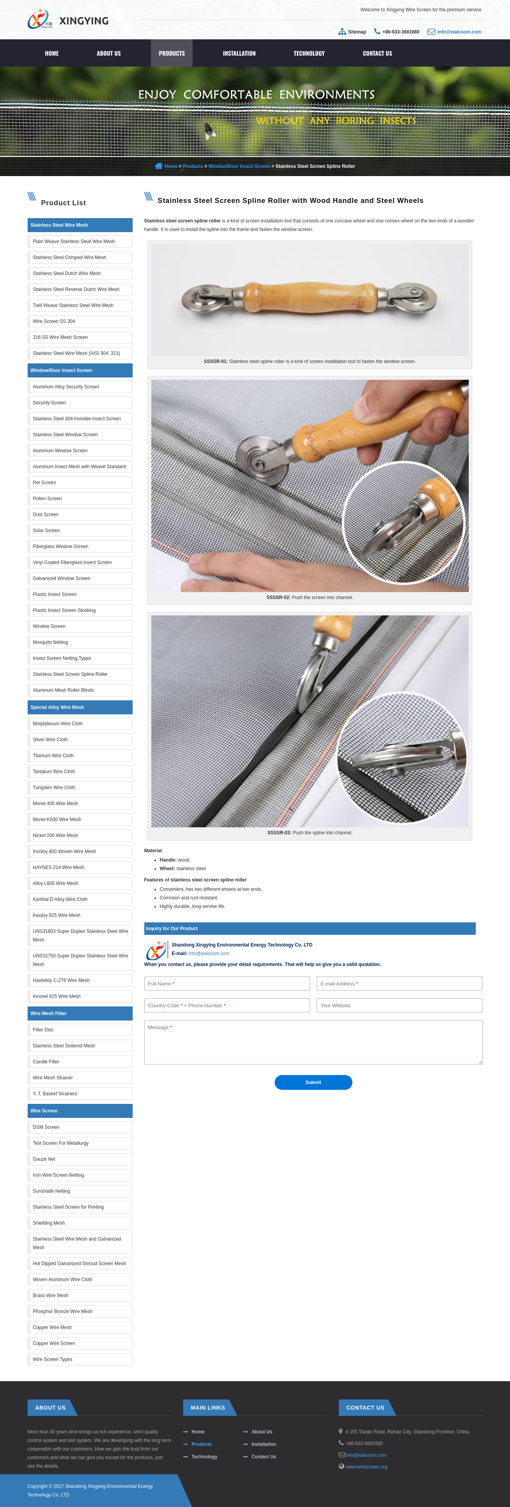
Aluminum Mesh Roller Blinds (63, 690)
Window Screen (49, 626)
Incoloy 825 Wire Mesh (57, 915)
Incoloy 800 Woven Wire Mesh (64, 851)
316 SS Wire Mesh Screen (60, 337)
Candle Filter (46, 1062)
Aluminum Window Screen (60, 450)
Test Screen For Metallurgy (61, 1143)
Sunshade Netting (51, 1191)
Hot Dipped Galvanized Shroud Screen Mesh (79, 1263)
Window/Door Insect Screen (239, 166)
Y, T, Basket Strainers (55, 1093)
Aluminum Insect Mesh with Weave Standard (79, 466)
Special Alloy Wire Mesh (57, 707)
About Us (109, 53)
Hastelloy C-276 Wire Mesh (61, 980)
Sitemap (357, 32)
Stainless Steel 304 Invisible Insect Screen (77, 418)
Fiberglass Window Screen (61, 546)
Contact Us (377, 53)
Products (172, 53)
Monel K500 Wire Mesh (57, 819)
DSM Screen (46, 1127)
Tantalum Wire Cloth (54, 771)
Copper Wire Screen (54, 1343)
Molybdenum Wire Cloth (58, 723)
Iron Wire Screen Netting (58, 1175)
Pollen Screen (47, 498)
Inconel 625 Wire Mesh (57, 996)
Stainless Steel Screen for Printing (68, 1207)
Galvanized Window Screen (61, 578)
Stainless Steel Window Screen (65, 434)
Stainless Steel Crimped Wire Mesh (70, 257)
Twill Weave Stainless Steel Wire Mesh (73, 305)
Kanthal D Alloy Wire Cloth (60, 899)
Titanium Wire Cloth (53, 755)
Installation (239, 53)
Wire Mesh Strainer (53, 1077)
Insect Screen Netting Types (62, 658)
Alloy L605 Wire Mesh (56, 883)
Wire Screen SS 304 (54, 321)
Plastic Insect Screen (55, 594)
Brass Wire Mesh (50, 1295)
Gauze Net (44, 1159)
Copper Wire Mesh (52, 1327)
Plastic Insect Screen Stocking (64, 610)
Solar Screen (46, 530)
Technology (309, 53)
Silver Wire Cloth (50, 739)
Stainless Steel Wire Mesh (59, 225)
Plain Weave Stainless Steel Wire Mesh (74, 241)
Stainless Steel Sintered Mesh (64, 1046)
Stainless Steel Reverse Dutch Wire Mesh (76, 289)
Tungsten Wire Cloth (54, 787)
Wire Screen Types (52, 1359)
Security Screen (49, 402)
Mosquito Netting (50, 642)
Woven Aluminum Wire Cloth (63, 1279)
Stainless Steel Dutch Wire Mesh (67, 273)
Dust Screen (46, 514)
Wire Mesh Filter (49, 1013)
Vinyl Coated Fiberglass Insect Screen (72, 562)
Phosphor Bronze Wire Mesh (63, 1311)
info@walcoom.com (459, 32)
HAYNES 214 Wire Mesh (59, 867)
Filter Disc (43, 1030)
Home (52, 53)
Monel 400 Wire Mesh (56, 803)
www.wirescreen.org (366, 1467)
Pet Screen (44, 482)
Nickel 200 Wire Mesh (56, 835)
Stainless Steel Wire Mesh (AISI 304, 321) (76, 353)
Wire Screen (44, 1111)
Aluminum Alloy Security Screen (66, 387)
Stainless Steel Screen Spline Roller (70, 674)
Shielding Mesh (49, 1223)
